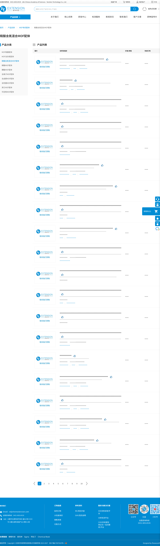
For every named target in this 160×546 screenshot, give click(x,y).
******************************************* (81, 419)
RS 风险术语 (80, 511)
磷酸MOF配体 (7, 65)
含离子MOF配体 (8, 74)
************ (80, 65)
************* (66, 80)
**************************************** (79, 165)
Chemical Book (44, 536)
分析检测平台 (103, 518)
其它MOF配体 (7, 87)
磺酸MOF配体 (7, 69)
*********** (80, 171)
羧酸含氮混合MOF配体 (10, 61)
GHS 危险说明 (80, 515)
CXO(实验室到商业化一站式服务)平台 (104, 524)
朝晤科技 (12, 536)
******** (63, 65)
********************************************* (82, 59)
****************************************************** (86, 186)
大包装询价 (58, 515)
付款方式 (57, 524)
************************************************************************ (95, 248)
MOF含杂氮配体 (8, 56)
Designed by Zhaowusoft (151, 543)
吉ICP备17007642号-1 (56, 543)
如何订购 (57, 511)
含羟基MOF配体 (8, 83)
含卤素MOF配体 (8, 78)
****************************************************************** (92, 99)
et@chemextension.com (19, 511)
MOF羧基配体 (7, 52)
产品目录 (11, 27)
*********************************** (77, 440)
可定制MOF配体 (8, 92)
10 (82, 483)
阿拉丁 (33, 536)
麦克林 (19, 536)
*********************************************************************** (95, 332)
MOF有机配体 (24, 27)
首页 (1, 27)
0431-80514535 (15, 2)
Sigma (26, 536)
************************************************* (84, 376)
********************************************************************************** (100, 459)
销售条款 (57, 520)
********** (80, 362)
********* (79, 86)
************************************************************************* (96, 396)
